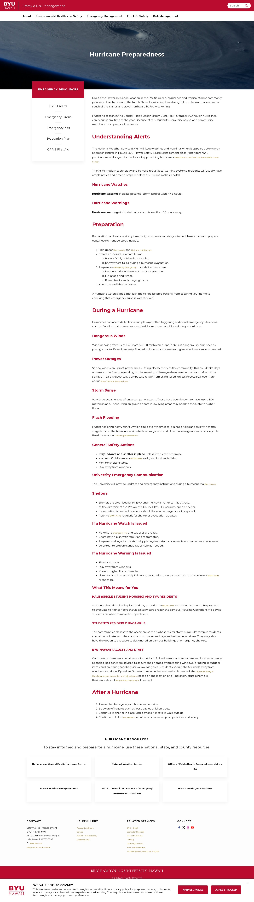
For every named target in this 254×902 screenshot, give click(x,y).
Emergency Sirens (58, 117)
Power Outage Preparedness (119, 381)
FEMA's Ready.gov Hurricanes (195, 790)
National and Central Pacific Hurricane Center (59, 766)
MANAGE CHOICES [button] (193, 889)
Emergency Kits (58, 128)
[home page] (9, 5)
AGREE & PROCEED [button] (226, 889)
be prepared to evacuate (143, 680)
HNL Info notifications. (150, 249)
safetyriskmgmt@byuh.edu (42, 856)
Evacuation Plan (58, 138)
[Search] (239, 5)
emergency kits (123, 532)
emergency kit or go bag (129, 267)
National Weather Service (127, 763)
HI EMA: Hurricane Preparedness (59, 790)
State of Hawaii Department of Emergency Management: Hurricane (127, 795)
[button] (248, 884)
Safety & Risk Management (49, 5)
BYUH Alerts (121, 249)
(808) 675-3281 (38, 853)
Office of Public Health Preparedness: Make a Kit (195, 766)
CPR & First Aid (58, 149)
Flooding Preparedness (131, 435)
